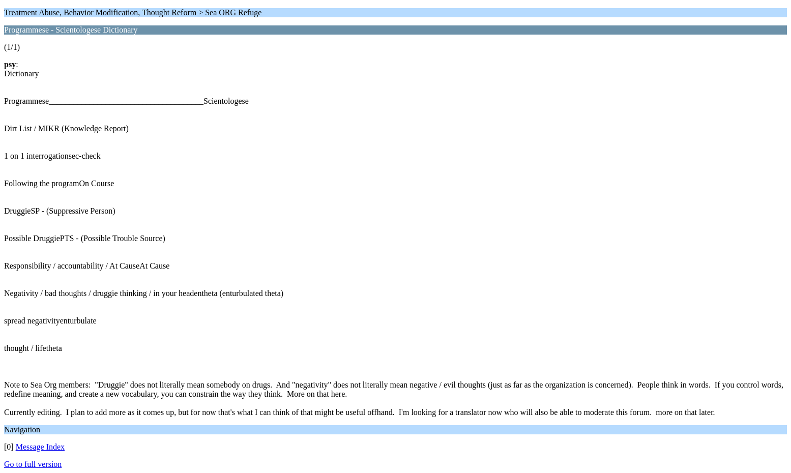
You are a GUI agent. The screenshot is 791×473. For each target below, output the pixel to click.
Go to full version (33, 464)
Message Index (40, 446)
